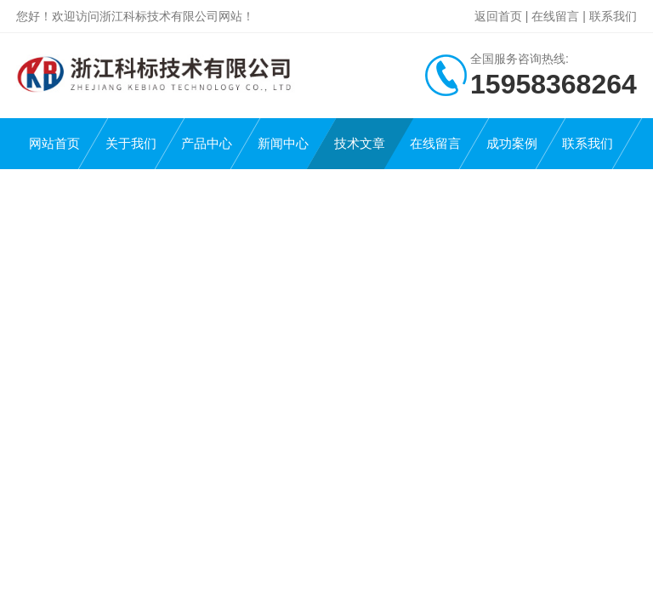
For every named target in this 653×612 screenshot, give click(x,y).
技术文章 (359, 143)
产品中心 (206, 143)
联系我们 (613, 16)
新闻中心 (283, 143)
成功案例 (511, 143)
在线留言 (555, 16)
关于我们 (130, 143)
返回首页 (498, 16)
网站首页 (54, 143)
